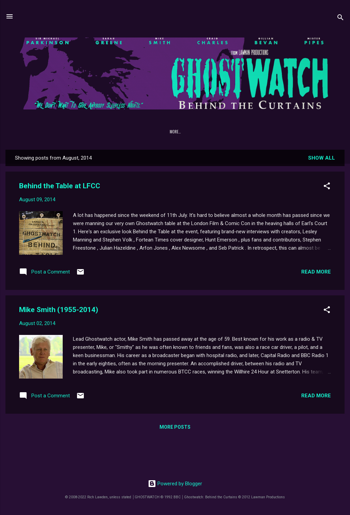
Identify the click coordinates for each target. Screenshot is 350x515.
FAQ (87, 131)
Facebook (283, 131)
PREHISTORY (63, 131)
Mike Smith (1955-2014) (58, 310)
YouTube (310, 131)
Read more (316, 272)
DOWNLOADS (131, 131)
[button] (327, 187)
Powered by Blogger (175, 484)
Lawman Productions (232, 131)
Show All (321, 158)
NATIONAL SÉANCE (189, 131)
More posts (175, 427)
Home (37, 131)
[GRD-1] (158, 131)
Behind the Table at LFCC (59, 186)
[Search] (340, 18)
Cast (106, 131)
